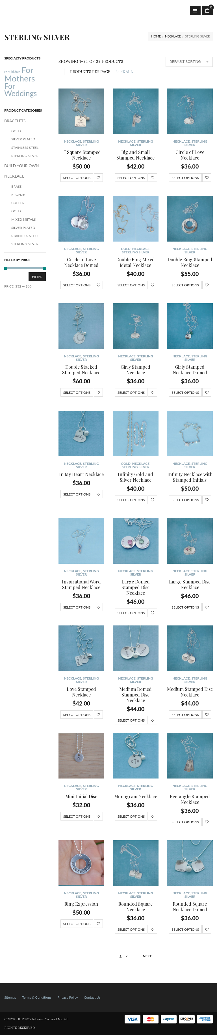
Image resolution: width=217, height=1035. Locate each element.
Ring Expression (81, 904)
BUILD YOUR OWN (21, 165)
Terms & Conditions (36, 997)
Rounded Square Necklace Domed (190, 906)
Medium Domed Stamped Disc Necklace (135, 694)
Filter (37, 277)
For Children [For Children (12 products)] (12, 72)
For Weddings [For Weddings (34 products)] (20, 89)
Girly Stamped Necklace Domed (190, 369)
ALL (129, 71)
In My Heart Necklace (81, 474)
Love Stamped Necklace (81, 692)
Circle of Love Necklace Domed (81, 262)
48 (123, 71)
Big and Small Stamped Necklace (135, 155)
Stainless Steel (24, 147)
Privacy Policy (67, 997)
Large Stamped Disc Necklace (190, 584)
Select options (77, 178)
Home (156, 36)
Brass (16, 186)
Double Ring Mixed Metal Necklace (135, 262)
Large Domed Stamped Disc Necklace (135, 587)
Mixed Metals (23, 219)
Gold (126, 249)
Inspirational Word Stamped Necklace (81, 584)
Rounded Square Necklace (135, 906)
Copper (17, 203)
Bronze (18, 195)
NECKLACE (173, 36)
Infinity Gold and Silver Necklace (135, 477)
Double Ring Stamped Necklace (190, 262)
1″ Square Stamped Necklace (81, 155)
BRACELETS (15, 120)
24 (118, 71)
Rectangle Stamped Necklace (190, 799)
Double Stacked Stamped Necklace (81, 369)
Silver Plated (23, 139)
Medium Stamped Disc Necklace (190, 692)
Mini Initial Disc (81, 796)
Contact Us (92, 997)
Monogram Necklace (135, 796)
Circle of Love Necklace (189, 155)
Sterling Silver (87, 143)
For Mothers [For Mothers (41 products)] (19, 74)
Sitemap (10, 997)
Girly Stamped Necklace (135, 369)
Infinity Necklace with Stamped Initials (189, 477)
